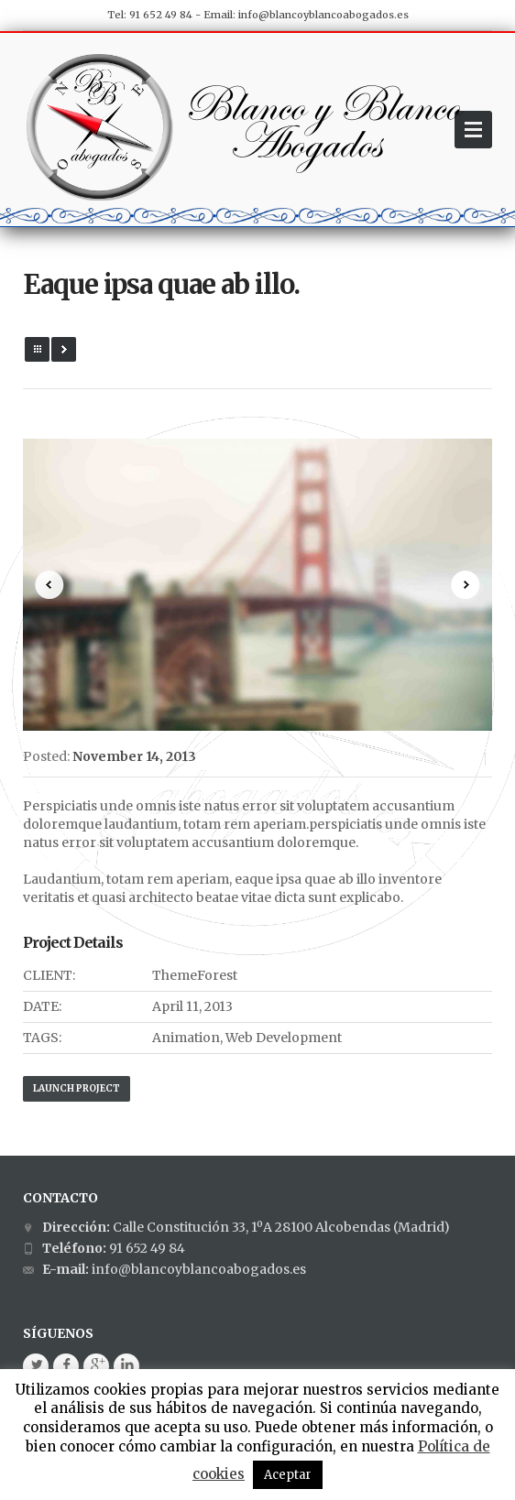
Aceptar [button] (288, 1475)
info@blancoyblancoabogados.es (323, 14)
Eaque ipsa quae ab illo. (161, 284)
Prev (49, 585)
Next (465, 585)
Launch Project (76, 1088)
